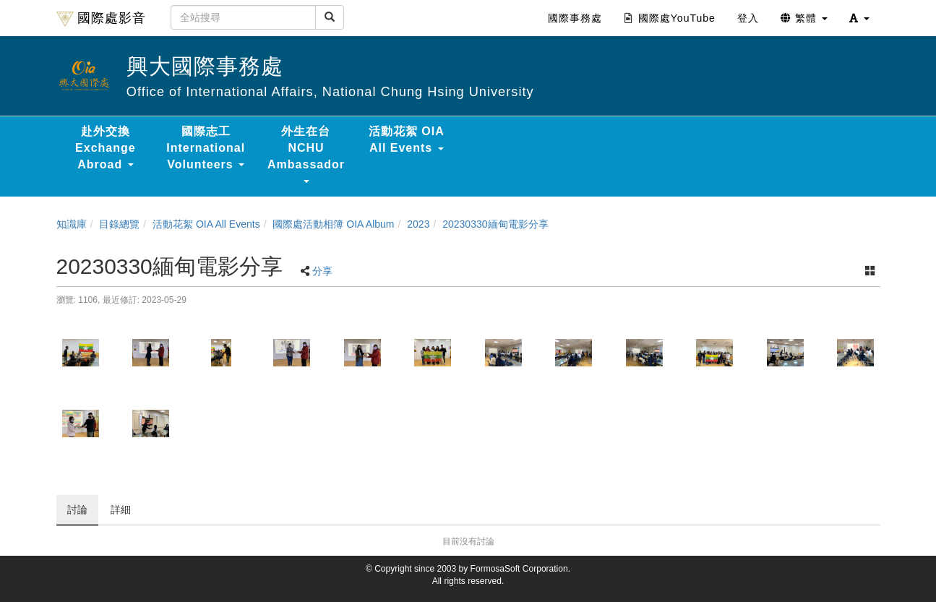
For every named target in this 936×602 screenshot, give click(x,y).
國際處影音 (101, 19)
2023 (418, 224)
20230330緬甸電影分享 (495, 224)
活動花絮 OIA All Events (206, 224)
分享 (322, 271)
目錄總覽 (119, 224)
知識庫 (71, 224)
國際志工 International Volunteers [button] (205, 148)
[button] (859, 18)
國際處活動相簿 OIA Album (333, 224)
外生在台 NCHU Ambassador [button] (306, 154)
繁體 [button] (804, 18)
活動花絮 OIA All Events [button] (407, 139)
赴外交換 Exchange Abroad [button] (105, 148)
